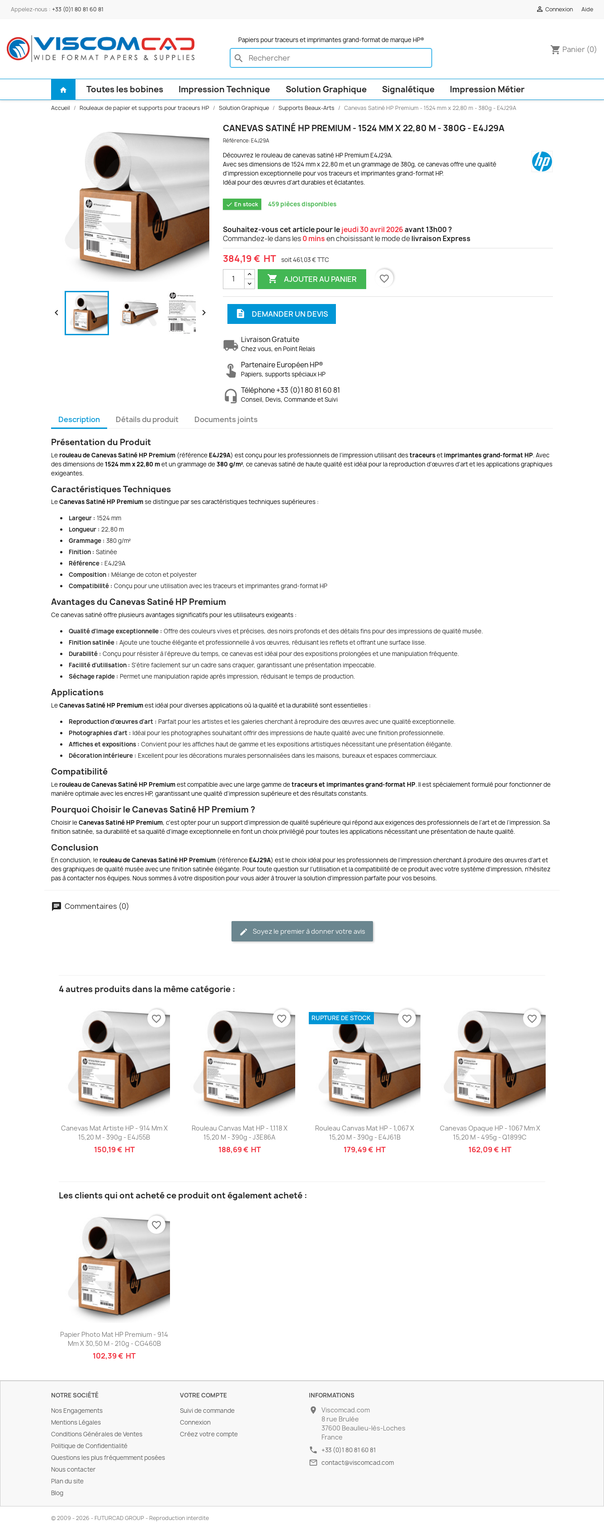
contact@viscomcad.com (357, 1463)
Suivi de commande (207, 1410)
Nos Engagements (77, 1410)
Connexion (195, 1422)
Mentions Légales (76, 1422)
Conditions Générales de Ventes (96, 1434)
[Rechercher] (331, 58)
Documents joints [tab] (226, 419)
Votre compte (203, 1395)
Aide (587, 9)
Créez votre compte (209, 1434)
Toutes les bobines (124, 89)
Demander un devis (281, 314)
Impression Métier (487, 89)
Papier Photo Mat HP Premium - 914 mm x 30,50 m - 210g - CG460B (114, 1339)
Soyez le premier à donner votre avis (302, 931)
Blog (57, 1493)
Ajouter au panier (312, 279)
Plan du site (67, 1481)
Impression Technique (224, 89)
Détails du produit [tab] (147, 419)
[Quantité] (234, 279)
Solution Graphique (326, 89)
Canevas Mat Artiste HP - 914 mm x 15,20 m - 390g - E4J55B (114, 1132)
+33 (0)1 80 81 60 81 (78, 9)
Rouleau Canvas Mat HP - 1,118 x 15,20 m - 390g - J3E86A (240, 1132)
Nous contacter (73, 1469)
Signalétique (408, 89)
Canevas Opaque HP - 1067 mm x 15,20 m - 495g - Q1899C (490, 1132)
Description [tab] (79, 419)
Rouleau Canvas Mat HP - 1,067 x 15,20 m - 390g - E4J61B (364, 1132)
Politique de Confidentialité (89, 1446)
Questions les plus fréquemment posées (108, 1458)
